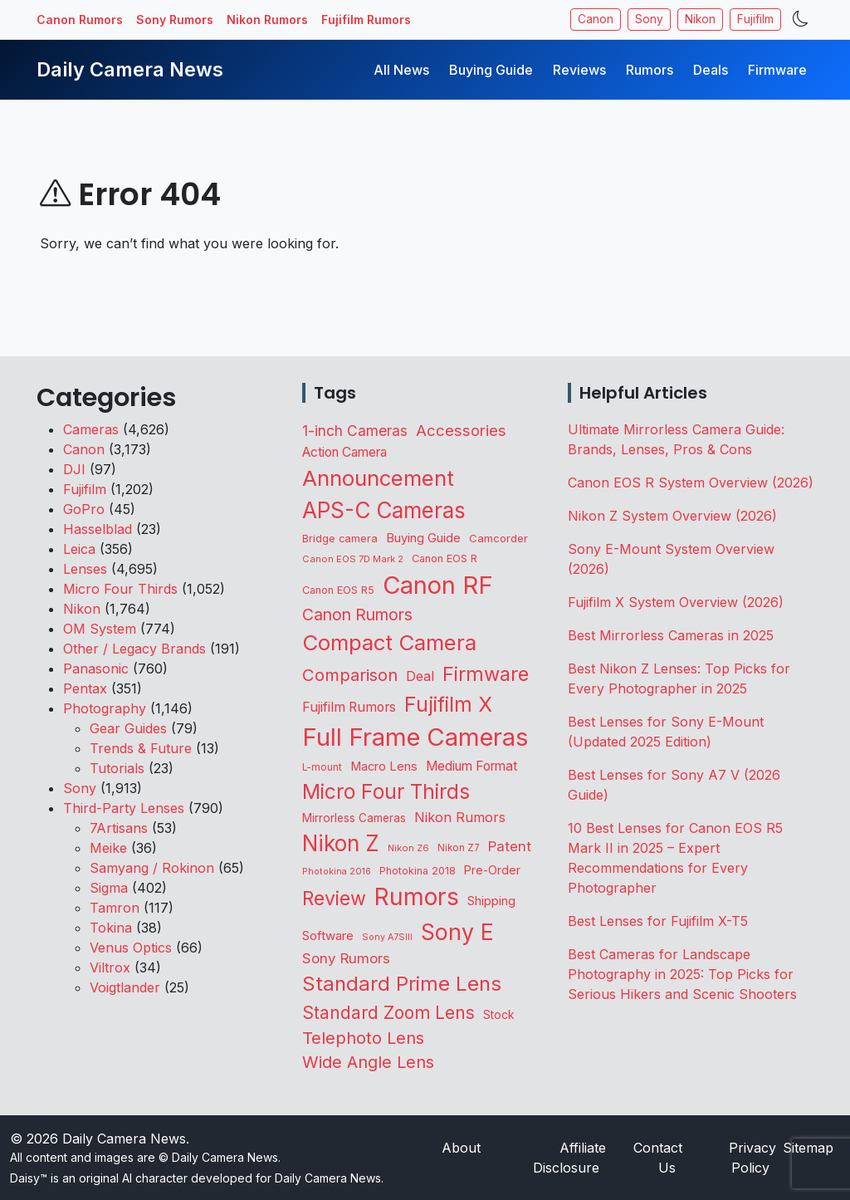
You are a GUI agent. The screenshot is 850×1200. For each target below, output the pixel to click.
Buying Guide (491, 69)
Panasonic (96, 668)
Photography (104, 708)
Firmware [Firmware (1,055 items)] (485, 674)
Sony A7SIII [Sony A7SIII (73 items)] (387, 937)
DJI (74, 469)
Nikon (700, 19)
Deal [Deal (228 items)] (420, 676)
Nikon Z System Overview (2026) (672, 515)
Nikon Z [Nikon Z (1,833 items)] (340, 843)
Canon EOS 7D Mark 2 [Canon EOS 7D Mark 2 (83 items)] (352, 559)
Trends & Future (141, 748)
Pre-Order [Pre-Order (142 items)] (492, 870)
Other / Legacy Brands (134, 648)
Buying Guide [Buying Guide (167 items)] (423, 538)
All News (401, 69)
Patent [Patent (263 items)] (509, 846)
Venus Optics (131, 947)
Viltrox (110, 967)
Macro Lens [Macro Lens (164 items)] (384, 766)
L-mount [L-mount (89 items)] (322, 767)
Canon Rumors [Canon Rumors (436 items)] (357, 614)
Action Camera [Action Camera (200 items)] (344, 452)
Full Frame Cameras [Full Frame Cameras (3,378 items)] (415, 737)
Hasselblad (97, 529)
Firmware (777, 69)
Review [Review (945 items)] (334, 898)
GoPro (84, 509)
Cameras (91, 429)
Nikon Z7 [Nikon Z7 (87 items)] (458, 848)
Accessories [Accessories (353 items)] (461, 430)
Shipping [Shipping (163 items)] (491, 901)
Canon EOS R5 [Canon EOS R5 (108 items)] (338, 590)
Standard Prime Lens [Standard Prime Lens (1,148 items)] (401, 984)
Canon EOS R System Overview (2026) (690, 482)
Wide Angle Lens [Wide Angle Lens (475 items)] (368, 1062)
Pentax (85, 688)
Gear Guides (128, 728)
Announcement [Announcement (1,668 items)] (378, 478)
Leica (79, 549)
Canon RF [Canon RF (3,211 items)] (438, 585)
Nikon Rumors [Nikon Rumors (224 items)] (460, 817)
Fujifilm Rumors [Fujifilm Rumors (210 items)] (349, 707)
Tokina (111, 927)
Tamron (114, 907)
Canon (595, 19)
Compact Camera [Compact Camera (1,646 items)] (389, 642)
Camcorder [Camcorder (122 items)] (498, 538)
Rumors (649, 69)
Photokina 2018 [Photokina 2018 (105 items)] (417, 870)
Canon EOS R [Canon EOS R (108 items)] (444, 558)
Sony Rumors (174, 19)
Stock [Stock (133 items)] (498, 1014)
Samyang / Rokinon (152, 868)
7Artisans (119, 828)
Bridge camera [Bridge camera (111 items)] (340, 538)
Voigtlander (125, 987)
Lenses (85, 569)
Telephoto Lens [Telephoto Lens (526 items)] (363, 1037)
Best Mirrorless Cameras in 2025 (673, 635)
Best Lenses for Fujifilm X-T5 (658, 921)
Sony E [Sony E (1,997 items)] (457, 931)
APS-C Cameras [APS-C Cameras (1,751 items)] (384, 510)
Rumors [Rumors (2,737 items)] (416, 897)
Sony (649, 19)
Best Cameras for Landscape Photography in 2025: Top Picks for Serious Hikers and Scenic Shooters (682, 974)
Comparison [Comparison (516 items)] (350, 674)
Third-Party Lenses (123, 808)
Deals (710, 69)
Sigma (109, 887)
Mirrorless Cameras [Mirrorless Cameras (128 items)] (354, 818)
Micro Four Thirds (120, 588)
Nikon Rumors (267, 19)
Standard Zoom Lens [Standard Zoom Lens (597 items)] (388, 1012)
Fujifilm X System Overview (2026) (676, 602)
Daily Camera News (130, 69)
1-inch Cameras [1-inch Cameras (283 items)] (355, 430)
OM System (99, 628)
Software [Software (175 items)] (328, 935)
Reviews (579, 69)
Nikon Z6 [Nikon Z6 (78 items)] (408, 848)
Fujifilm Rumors (366, 19)
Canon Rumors (80, 19)
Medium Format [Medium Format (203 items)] (471, 766)
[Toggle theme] (800, 19)
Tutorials (117, 768)
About (461, 1147)
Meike (108, 848)
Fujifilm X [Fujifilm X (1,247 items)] (448, 704)
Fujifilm (755, 19)
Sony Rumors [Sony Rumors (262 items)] (346, 958)
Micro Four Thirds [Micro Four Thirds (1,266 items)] (386, 791)
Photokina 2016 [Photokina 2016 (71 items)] (336, 871)
